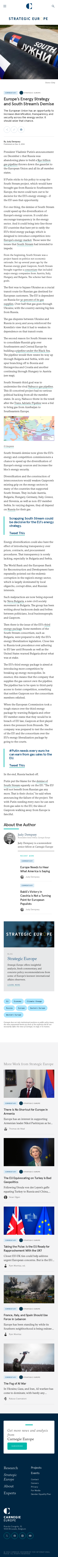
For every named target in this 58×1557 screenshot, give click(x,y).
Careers (35, 1483)
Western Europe (13, 1015)
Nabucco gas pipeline (40, 386)
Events (35, 1473)
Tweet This (17, 533)
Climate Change (34, 1001)
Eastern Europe (37, 1008)
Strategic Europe (32, 93)
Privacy (34, 1486)
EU (7, 1001)
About (9, 1486)
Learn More (13, 985)
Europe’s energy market (18, 240)
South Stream (25, 244)
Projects (36, 1467)
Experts (10, 1493)
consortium (31, 269)
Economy (17, 1001)
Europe (21, 1008)
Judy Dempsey (13, 141)
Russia (11, 509)
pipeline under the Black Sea (33, 350)
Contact (35, 1479)
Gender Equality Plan (41, 1494)
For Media (36, 1490)
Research (11, 1467)
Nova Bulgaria (15, 601)
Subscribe (17, 1446)
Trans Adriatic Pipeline (27, 403)
